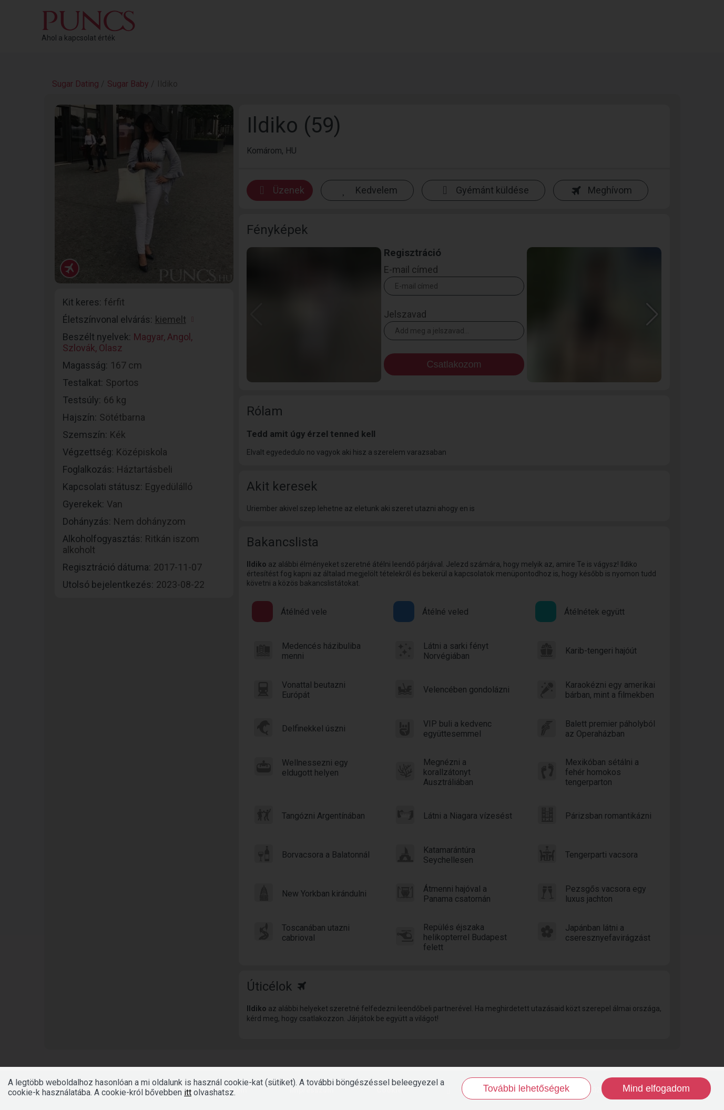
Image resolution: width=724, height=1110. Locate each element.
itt (187, 1092)
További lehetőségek (526, 1088)
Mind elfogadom (656, 1088)
